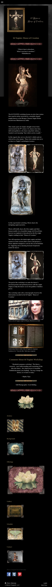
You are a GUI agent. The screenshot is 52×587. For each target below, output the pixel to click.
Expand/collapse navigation (26, 2)
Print (7, 583)
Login (45, 583)
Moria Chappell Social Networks (16, 569)
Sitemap (13, 583)
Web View (44, 585)
